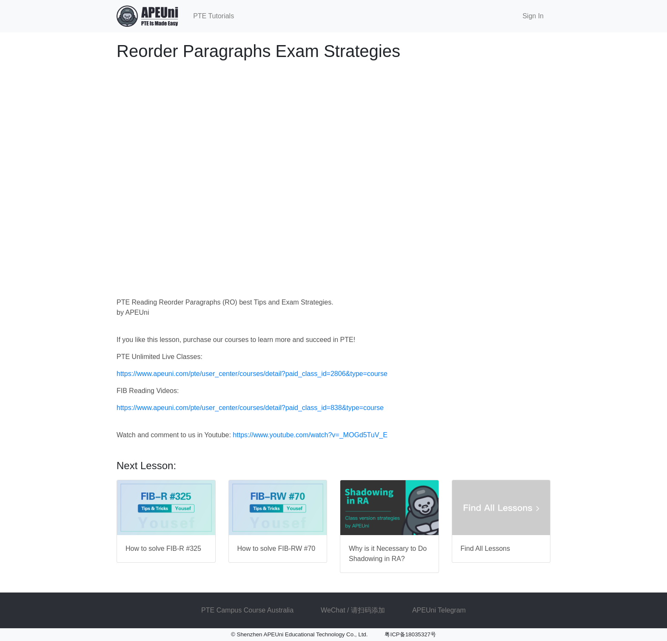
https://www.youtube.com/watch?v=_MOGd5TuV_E (310, 435)
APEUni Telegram (439, 610)
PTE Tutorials (213, 16)
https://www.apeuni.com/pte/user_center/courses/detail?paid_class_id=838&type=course (250, 407)
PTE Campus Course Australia (247, 610)
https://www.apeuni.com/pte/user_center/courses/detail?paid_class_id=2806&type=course (252, 373)
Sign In (533, 16)
